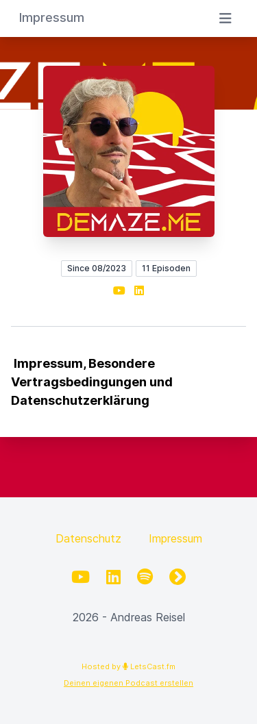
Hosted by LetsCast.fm (128, 666)
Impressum (175, 538)
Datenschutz (88, 538)
